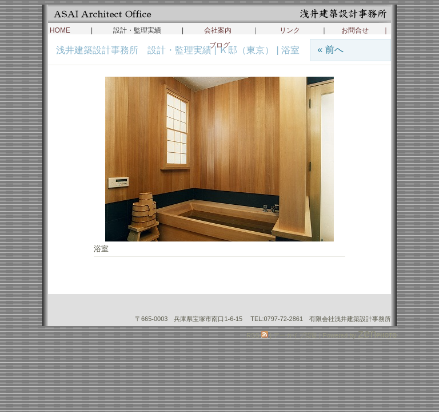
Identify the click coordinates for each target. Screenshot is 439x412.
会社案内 (218, 30)
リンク (290, 30)
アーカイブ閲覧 (295, 335)
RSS (257, 335)
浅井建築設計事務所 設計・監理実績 (135, 50)
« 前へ (330, 49)
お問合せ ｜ (365, 30)
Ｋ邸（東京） (246, 50)
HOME (60, 30)
